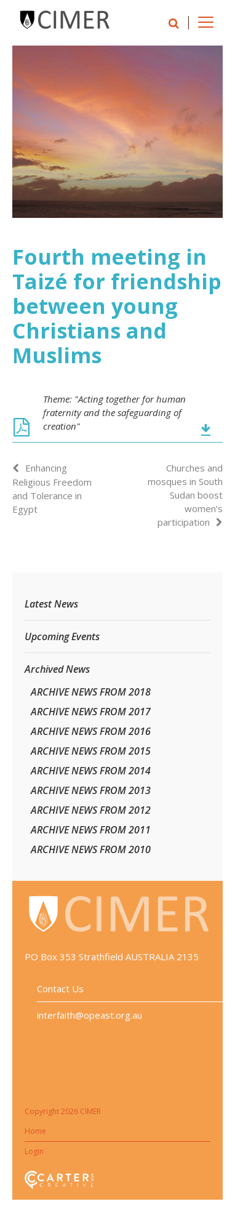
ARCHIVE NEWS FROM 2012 (91, 810)
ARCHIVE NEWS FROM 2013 (91, 790)
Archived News (57, 669)
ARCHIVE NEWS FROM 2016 (91, 731)
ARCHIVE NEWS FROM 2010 (91, 849)
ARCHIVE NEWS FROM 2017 (91, 711)
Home (35, 1131)
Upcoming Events (62, 636)
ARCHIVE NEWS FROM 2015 (91, 751)
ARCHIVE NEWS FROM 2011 (91, 830)
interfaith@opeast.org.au (89, 1015)
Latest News (51, 604)
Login (34, 1151)
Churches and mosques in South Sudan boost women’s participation (185, 495)
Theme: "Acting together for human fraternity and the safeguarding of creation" (114, 412)
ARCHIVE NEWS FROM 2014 (91, 770)
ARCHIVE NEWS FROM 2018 (91, 692)
